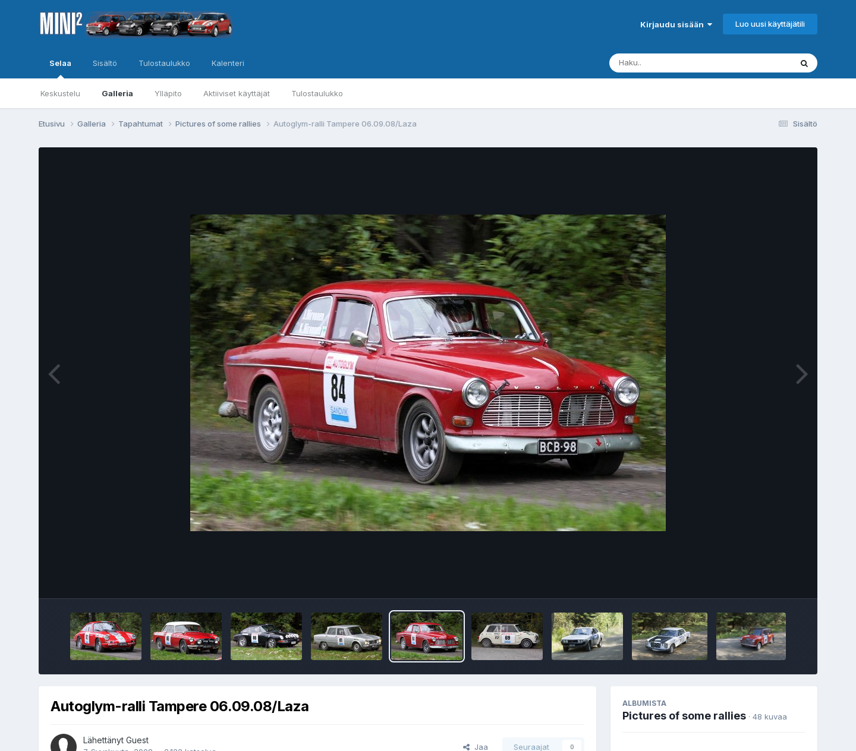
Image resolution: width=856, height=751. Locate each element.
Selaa (60, 68)
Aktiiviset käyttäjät (236, 93)
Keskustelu (60, 93)
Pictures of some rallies (684, 715)
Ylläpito (168, 93)
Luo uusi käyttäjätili (770, 24)
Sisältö (105, 63)
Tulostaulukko (317, 93)
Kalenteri (228, 63)
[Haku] (678, 62)
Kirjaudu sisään (676, 24)
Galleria (117, 93)
